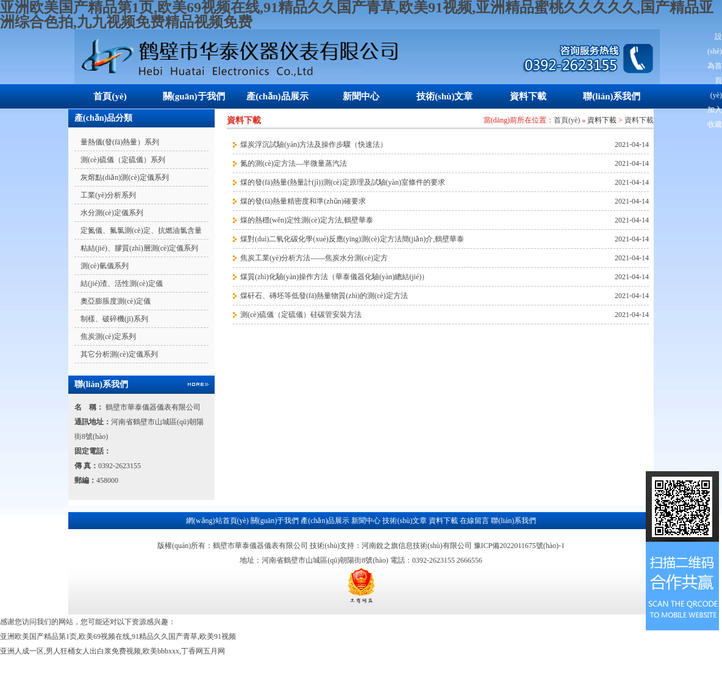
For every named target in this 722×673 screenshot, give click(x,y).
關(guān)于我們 (194, 96)
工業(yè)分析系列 (108, 195)
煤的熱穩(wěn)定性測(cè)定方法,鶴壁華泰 (306, 220)
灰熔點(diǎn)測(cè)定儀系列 (124, 177)
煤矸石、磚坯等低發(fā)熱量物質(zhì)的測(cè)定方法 (324, 295)
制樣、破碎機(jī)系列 (114, 319)
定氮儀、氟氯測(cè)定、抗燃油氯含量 (141, 230)
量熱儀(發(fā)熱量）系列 (119, 142)
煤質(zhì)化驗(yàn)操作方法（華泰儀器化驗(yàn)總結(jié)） (334, 276)
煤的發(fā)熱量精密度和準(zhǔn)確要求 (303, 201)
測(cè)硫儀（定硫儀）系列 (122, 159)
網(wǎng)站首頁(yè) (217, 520)
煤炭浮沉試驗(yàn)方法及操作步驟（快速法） (313, 144)
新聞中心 (361, 96)
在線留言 (474, 520)
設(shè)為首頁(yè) (714, 65)
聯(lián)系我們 (611, 96)
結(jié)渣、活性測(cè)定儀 (121, 283)
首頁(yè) (109, 96)
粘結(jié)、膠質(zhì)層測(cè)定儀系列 (139, 248)
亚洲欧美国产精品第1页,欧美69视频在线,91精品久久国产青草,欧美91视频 (118, 636)
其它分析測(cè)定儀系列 (119, 354)
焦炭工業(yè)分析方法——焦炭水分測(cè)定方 (314, 258)
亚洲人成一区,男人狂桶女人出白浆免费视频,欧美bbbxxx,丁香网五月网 (112, 651)
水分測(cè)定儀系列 (111, 212)
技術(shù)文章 (444, 96)
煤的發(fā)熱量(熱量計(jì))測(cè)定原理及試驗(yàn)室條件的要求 (342, 182)
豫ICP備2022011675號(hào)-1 (519, 545)
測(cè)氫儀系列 (104, 266)
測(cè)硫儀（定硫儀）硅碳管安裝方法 (301, 314)
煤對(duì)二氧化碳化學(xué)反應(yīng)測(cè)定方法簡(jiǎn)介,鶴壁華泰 (352, 239)
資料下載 (528, 96)
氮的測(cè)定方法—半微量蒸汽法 (293, 163)
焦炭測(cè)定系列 (108, 336)
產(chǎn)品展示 (277, 96)
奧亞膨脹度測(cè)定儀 (115, 301)
